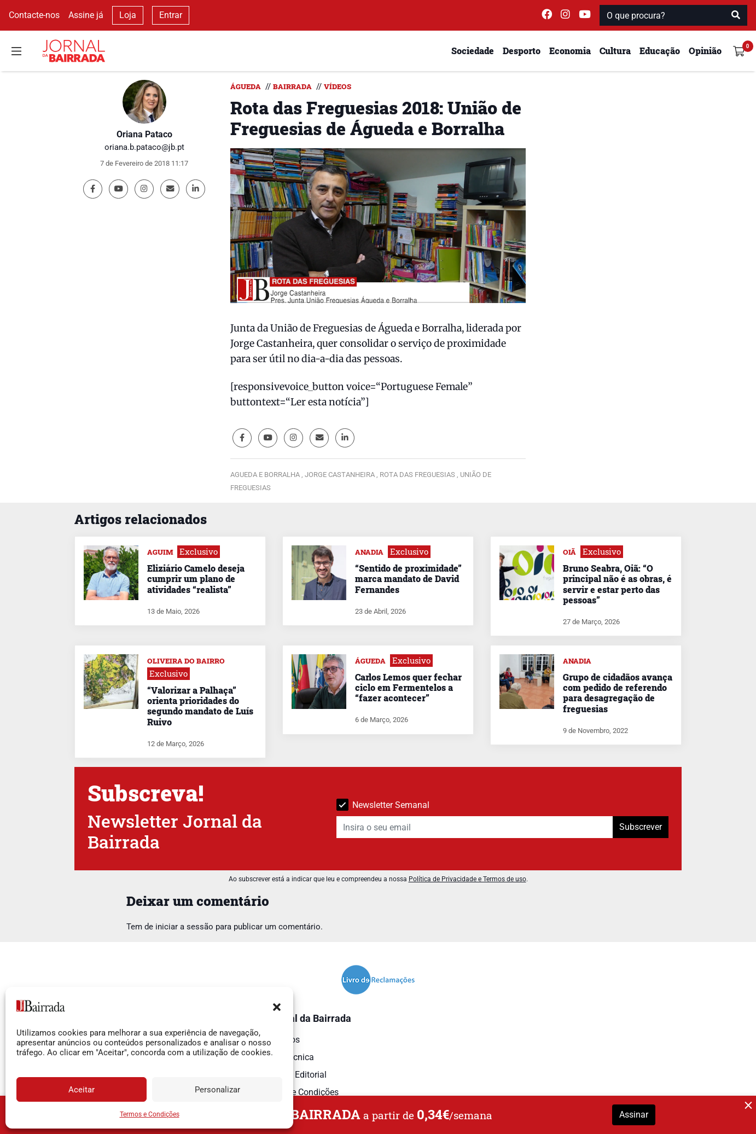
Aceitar (81, 1090)
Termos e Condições (149, 1114)
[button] (276, 1006)
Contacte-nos (34, 15)
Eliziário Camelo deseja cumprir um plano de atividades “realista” (196, 578)
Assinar (633, 1114)
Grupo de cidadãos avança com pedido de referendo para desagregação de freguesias (617, 692)
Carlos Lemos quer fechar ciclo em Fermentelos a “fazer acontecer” (408, 687)
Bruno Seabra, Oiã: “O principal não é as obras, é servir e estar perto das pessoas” (617, 584)
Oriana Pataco (144, 134)
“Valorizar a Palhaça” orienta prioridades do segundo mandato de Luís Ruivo (200, 706)
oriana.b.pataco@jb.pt (144, 147)
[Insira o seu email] (474, 827)
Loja (127, 15)
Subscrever (640, 827)
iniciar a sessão (184, 927)
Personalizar (217, 1090)
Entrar (170, 15)
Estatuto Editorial (293, 1074)
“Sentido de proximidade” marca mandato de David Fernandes (408, 578)
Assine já (85, 15)
